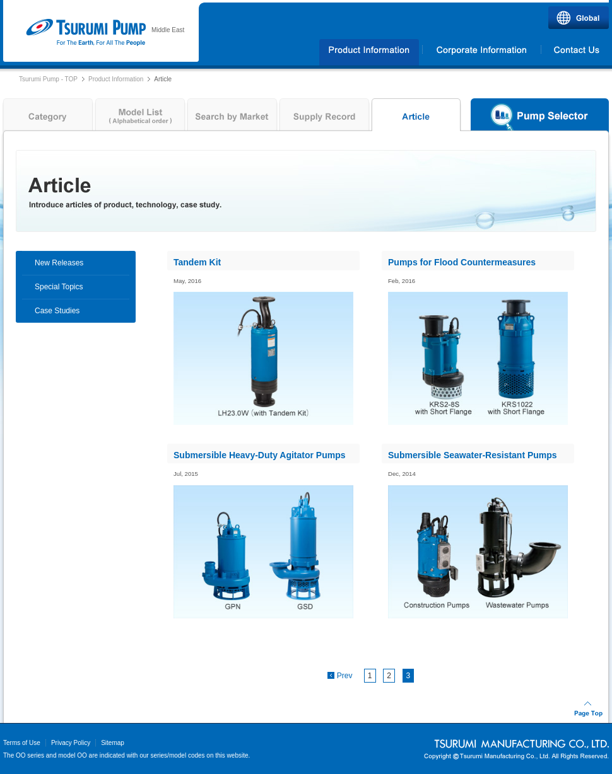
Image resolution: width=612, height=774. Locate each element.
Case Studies (57, 310)
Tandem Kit (197, 262)
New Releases (59, 262)
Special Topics (59, 286)
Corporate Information (481, 52)
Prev (345, 675)
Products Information (369, 52)
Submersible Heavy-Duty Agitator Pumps (260, 455)
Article (416, 117)
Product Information (115, 79)
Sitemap (112, 742)
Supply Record (324, 117)
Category (46, 117)
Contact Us (575, 52)
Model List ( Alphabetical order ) (140, 117)
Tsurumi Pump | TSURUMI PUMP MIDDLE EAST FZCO (85, 33)
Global (578, 17)
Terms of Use (21, 742)
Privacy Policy (70, 742)
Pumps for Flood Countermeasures (462, 262)
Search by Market (232, 117)
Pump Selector (540, 117)
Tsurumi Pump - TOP (48, 79)
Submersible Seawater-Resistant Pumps (472, 455)
